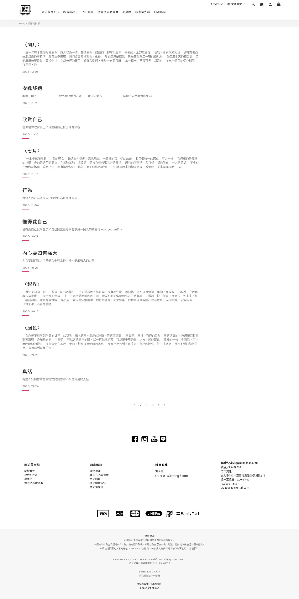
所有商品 (70, 12)
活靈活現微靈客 (108, 12)
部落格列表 (34, 23)
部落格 (126, 12)
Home (21, 23)
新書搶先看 (142, 12)
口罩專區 (160, 12)
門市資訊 (88, 12)
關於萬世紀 (50, 12)
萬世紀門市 (31, 475)
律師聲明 (149, 536)
